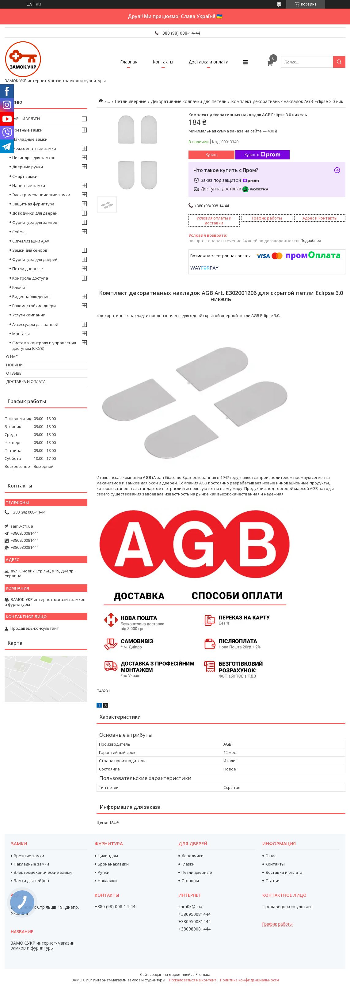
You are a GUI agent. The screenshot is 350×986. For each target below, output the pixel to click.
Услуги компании (28, 315)
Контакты (163, 62)
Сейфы (18, 232)
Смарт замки (24, 176)
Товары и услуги (23, 118)
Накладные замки (30, 139)
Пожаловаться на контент (192, 980)
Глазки (188, 864)
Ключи (18, 287)
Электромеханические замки (41, 194)
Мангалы (21, 333)
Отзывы (14, 373)
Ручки (103, 872)
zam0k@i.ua (21, 526)
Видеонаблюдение (31, 296)
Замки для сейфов (30, 250)
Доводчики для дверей (35, 213)
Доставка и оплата (208, 62)
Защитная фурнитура (33, 204)
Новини (14, 365)
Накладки (107, 880)
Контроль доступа (30, 278)
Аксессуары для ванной (35, 324)
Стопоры (190, 880)
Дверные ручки (27, 167)
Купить (211, 155)
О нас (12, 356)
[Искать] (339, 62)
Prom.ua (203, 974)
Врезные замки (27, 130)
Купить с (262, 155)
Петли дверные (130, 101)
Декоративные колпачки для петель (188, 101)
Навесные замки (28, 185)
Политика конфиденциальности (249, 980)
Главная (128, 62)
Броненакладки (113, 864)
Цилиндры (108, 855)
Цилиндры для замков (33, 157)
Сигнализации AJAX (30, 241)
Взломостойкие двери (34, 305)
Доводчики (192, 855)
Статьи (272, 880)
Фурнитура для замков (34, 222)
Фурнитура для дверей (35, 259)
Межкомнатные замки (34, 148)
